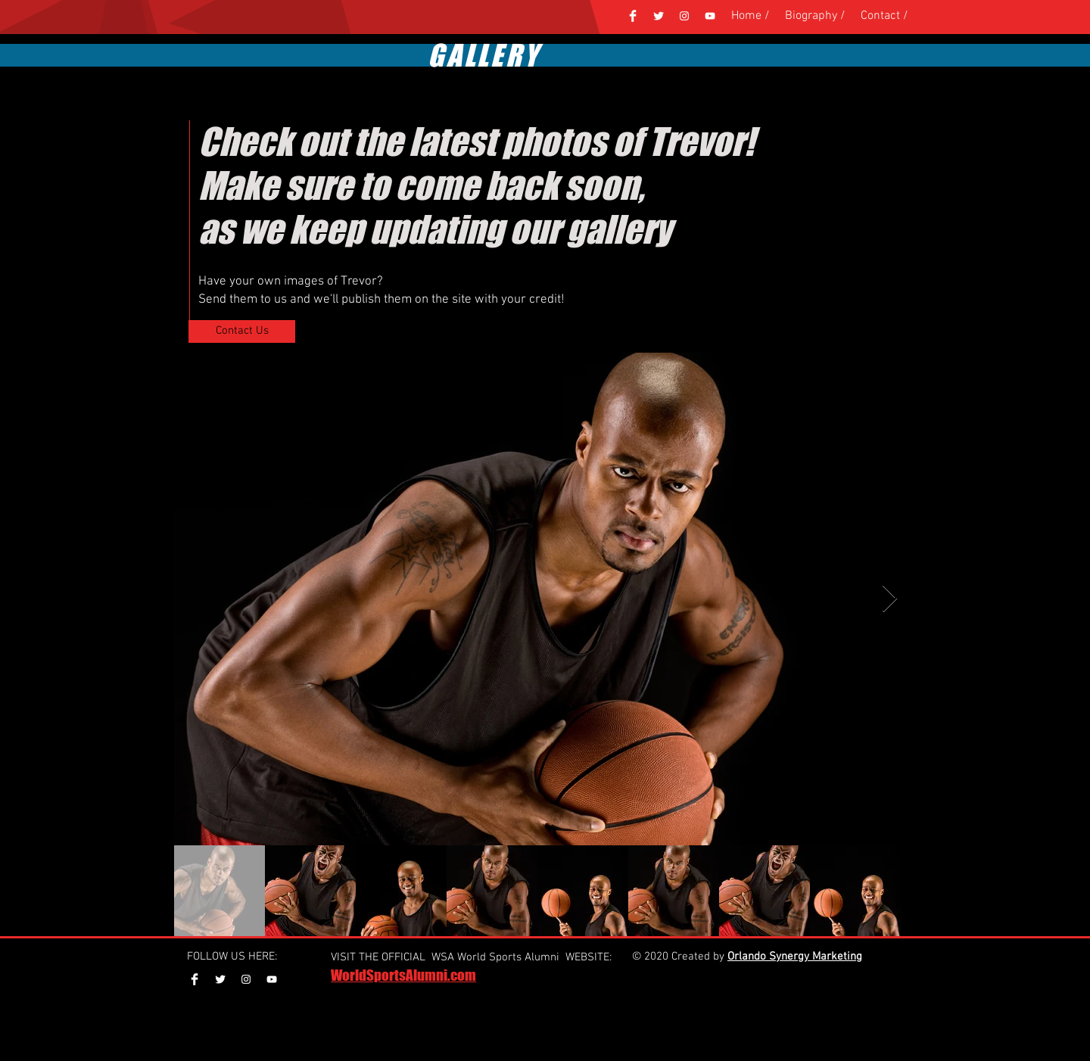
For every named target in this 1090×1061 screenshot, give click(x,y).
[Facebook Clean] (633, 16)
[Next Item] (889, 599)
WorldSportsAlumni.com (403, 975)
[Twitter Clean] (658, 16)
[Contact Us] (241, 331)
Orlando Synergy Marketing (794, 956)
